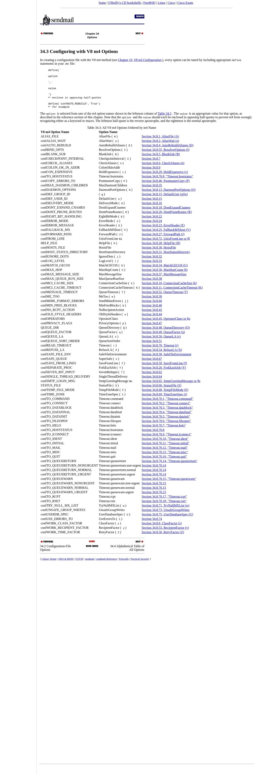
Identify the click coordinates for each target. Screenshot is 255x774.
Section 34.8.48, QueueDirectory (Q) (166, 335)
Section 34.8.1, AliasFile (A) (160, 144)
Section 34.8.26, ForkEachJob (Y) (164, 375)
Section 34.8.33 (152, 268)
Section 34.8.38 (152, 286)
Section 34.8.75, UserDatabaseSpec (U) (167, 522)
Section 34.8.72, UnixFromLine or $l (166, 246)
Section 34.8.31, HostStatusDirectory (166, 259)
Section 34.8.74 (152, 526)
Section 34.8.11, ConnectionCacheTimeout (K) (172, 295)
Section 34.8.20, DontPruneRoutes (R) (167, 219)
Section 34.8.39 (152, 304)
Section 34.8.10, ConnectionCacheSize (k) (169, 290)
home (102, 2)
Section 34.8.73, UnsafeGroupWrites (165, 517)
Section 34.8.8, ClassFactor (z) (162, 530)
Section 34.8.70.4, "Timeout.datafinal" (167, 419)
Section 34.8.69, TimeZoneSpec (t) (164, 401)
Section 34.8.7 (151, 166)
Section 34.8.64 (152, 384)
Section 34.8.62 (152, 379)
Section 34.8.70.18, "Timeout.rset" (164, 508)
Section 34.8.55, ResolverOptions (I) (165, 157)
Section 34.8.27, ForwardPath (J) (163, 241)
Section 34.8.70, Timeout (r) (160, 353)
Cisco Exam (185, 2)
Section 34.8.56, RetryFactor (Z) (163, 539)
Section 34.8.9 (151, 175)
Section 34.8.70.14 (154, 473)
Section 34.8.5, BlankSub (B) (161, 161)
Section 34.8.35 (152, 192)
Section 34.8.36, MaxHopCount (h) (165, 277)
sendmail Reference (106, 566)
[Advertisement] (18, 385)
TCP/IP (79, 566)
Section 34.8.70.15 (154, 490)
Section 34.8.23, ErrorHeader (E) (163, 232)
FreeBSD (149, 2)
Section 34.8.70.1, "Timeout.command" (167, 406)
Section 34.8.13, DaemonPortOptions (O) (169, 197)
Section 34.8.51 (152, 348)
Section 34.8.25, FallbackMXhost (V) (166, 237)
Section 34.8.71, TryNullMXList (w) (165, 513)
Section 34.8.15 (152, 206)
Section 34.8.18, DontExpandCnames (166, 215)
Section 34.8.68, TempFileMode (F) (165, 397)
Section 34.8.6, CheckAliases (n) (163, 170)
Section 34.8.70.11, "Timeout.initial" (165, 450)
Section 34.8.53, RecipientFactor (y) (165, 535)
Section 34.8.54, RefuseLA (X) (162, 357)
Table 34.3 (164, 121)
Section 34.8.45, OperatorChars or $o (166, 326)
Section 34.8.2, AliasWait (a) (160, 148)
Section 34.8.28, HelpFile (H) (161, 250)
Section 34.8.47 (152, 330)
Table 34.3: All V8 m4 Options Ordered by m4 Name (121, 135)
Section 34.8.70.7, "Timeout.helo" (164, 433)
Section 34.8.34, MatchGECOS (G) (165, 273)
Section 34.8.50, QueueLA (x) (161, 344)
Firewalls (124, 566)
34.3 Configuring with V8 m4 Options (79, 51)
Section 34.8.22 (152, 224)
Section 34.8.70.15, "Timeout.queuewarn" (169, 486)
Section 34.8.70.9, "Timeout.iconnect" (166, 441)
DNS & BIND (65, 566)
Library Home (49, 566)
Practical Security (140, 566)
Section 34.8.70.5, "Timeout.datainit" (166, 424)
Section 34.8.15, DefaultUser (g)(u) (165, 201)
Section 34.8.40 (152, 313)
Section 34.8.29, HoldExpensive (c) (165, 179)
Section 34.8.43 (152, 317)
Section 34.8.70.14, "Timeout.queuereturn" (169, 468)
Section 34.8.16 (152, 210)
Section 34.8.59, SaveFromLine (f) (164, 370)
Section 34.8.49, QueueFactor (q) (163, 339)
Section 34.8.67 (152, 366)
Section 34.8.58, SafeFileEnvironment (166, 361)
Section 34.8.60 (152, 308)
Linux (161, 2)
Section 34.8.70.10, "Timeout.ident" (165, 446)
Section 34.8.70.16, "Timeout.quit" (164, 464)
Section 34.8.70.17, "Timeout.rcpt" (164, 504)
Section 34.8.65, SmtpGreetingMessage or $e (171, 388)
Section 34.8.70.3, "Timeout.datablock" (167, 415)
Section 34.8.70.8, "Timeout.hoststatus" (167, 184)
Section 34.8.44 (152, 321)
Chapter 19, (140, 60)
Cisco (171, 2)
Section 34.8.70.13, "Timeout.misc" (165, 459)
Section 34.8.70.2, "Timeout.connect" (166, 410)
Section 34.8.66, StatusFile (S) (161, 393)
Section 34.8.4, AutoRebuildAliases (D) (167, 152)
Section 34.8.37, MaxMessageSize (164, 281)
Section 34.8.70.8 (153, 437)
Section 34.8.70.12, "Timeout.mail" (165, 455)
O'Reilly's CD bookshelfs (124, 2)
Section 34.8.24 (152, 228)
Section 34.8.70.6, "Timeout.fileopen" (166, 428)
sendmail (90, 566)
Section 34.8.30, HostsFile (159, 255)
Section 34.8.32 (152, 264)
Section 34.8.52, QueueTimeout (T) (165, 299)
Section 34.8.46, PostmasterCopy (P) (165, 188)
